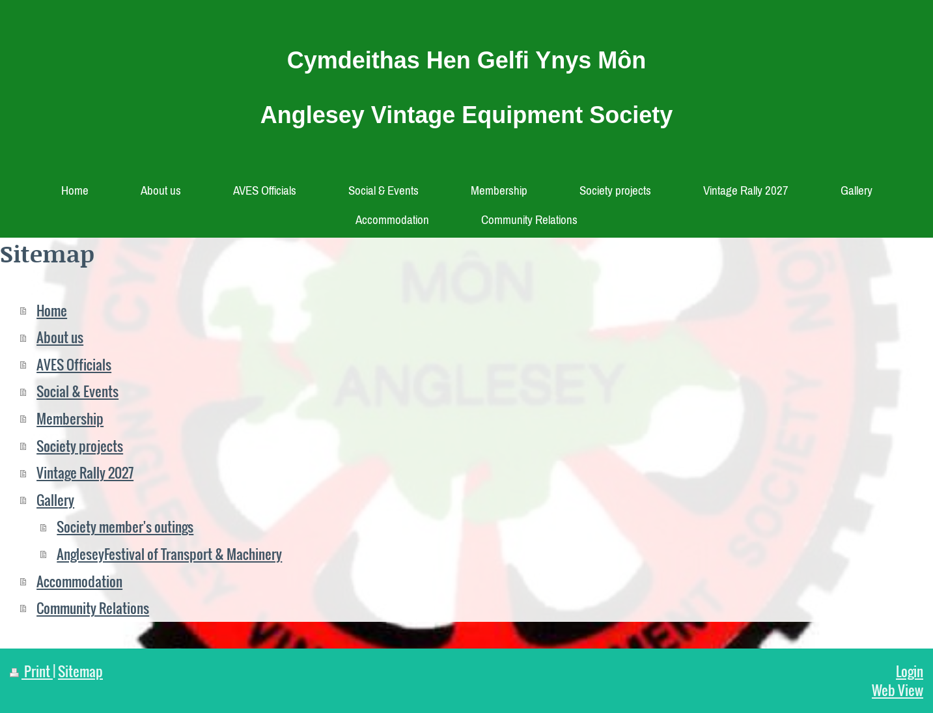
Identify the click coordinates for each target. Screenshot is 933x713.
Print (31, 671)
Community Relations (92, 608)
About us (59, 337)
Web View (897, 690)
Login (909, 671)
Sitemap (80, 671)
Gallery (55, 500)
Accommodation (79, 581)
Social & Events (77, 391)
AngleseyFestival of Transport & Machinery (169, 554)
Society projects (79, 446)
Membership (70, 418)
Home (51, 310)
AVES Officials (73, 364)
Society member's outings (125, 526)
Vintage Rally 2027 (84, 472)
